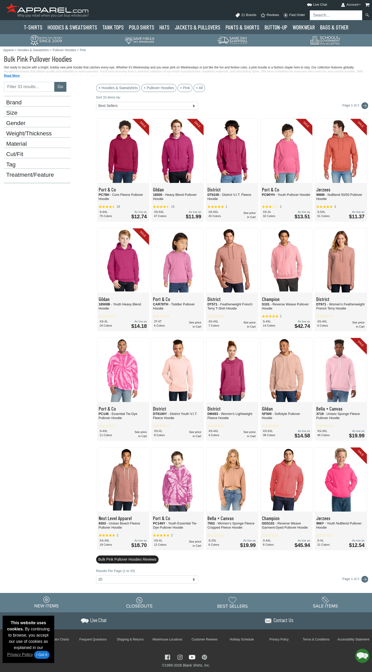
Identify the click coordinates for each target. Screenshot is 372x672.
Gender (16, 123)
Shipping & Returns (130, 639)
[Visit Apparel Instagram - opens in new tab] (180, 656)
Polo (141, 27)
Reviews (269, 15)
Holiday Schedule (242, 639)
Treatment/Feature (30, 175)
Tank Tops (113, 27)
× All (199, 88)
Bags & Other (334, 27)
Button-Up (276, 27)
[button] (312, 3)
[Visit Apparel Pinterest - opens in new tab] (204, 656)
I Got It (41, 655)
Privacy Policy (20, 654)
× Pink (185, 88)
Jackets (197, 27)
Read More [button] (12, 76)
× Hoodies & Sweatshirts (118, 88)
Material (16, 144)
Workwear (303, 27)
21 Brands (245, 15)
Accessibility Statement (353, 639)
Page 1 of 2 (355, 579)
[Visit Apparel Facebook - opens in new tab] (168, 656)
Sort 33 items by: (108, 97)
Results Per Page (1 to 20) (115, 571)
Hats (164, 27)
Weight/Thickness (29, 133)
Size (12, 113)
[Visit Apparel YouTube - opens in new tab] (193, 656)
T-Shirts (33, 27)
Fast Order (294, 15)
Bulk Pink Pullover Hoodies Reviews (127, 559)
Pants (242, 27)
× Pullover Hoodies (159, 88)
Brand (14, 102)
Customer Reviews (205, 639)
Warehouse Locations (167, 639)
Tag (11, 164)
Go (60, 86)
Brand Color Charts (56, 639)
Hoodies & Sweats (72, 27)
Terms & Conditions (316, 639)
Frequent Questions (92, 639)
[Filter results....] (29, 87)
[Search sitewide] (336, 15)
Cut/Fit (14, 154)
